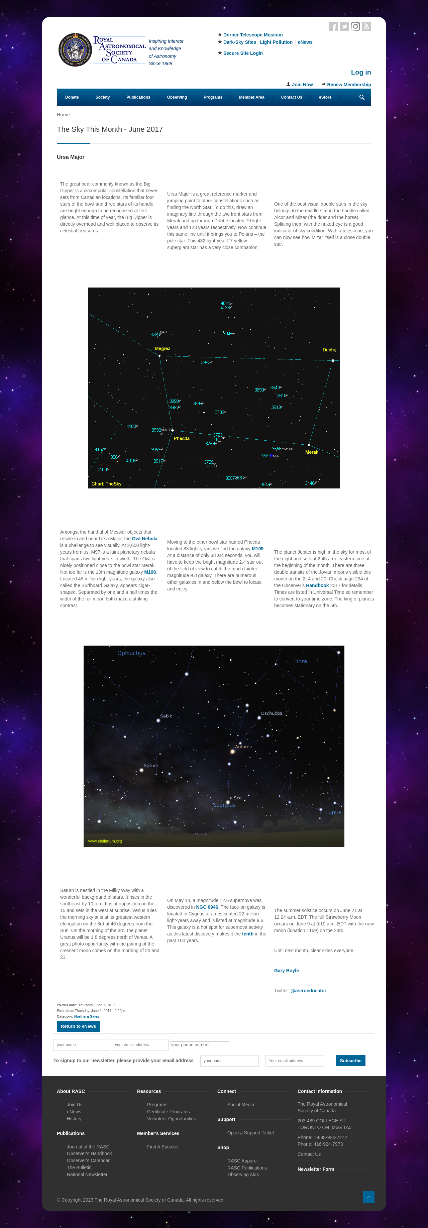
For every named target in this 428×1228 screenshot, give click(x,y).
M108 (150, 572)
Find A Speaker (163, 1146)
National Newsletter (87, 1174)
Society (103, 97)
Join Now (302, 84)
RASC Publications (247, 1167)
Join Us (75, 1104)
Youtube (366, 26)
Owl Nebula (144, 538)
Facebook (333, 26)
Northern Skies (86, 1016)
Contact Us (291, 97)
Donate (72, 97)
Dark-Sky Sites (239, 42)
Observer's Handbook (89, 1153)
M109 (257, 548)
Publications (138, 97)
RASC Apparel (242, 1160)
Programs (213, 97)
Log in (361, 72)
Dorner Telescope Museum (253, 34)
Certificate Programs (168, 1111)
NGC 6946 (207, 907)
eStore (325, 97)
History (74, 1118)
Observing (177, 97)
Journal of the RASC (88, 1146)
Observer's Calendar (88, 1160)
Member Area (251, 97)
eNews (305, 42)
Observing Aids (243, 1174)
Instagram (355, 26)
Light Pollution (276, 42)
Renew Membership (349, 84)
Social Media (240, 1104)
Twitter (344, 26)
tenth (247, 933)
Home (63, 114)
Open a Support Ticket (250, 1132)
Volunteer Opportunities (171, 1118)
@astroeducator (308, 990)
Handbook (317, 585)
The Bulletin (79, 1167)
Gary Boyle (286, 970)
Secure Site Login (243, 53)
